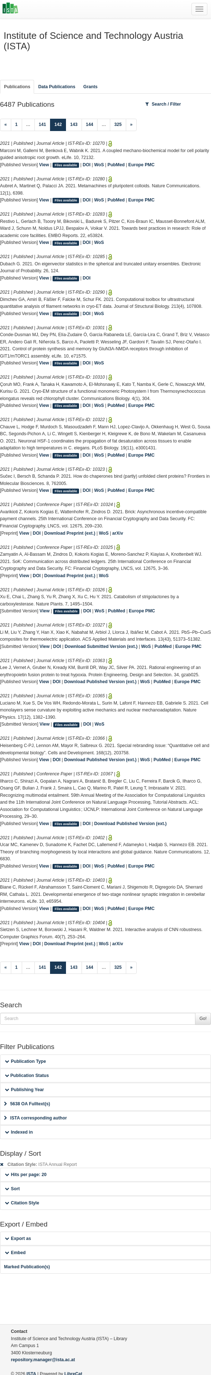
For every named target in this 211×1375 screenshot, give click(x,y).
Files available (66, 165)
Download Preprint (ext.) (69, 533)
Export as (18, 1238)
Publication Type (25, 1061)
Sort (12, 1188)
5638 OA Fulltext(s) (27, 1103)
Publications (17, 86)
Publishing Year (24, 1089)
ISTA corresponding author (35, 1118)
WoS (99, 164)
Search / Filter (163, 104)
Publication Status (27, 1075)
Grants (90, 86)
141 (42, 124)
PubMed (116, 164)
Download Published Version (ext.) (100, 681)
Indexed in (19, 1132)
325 (117, 124)
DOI (87, 164)
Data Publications (56, 86)
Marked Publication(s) (27, 1266)
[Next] (131, 125)
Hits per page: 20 (25, 1174)
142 (60, 124)
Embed (15, 1252)
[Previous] (5, 125)
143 (73, 124)
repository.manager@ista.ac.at (43, 1359)
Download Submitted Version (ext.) (101, 646)
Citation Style (22, 1202)
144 (89, 124)
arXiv (117, 533)
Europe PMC (141, 164)
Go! (203, 1018)
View (44, 164)
